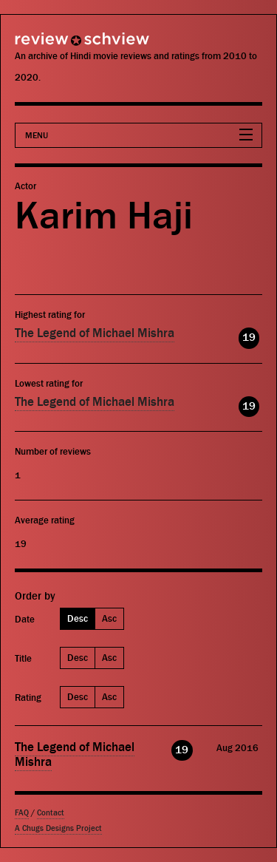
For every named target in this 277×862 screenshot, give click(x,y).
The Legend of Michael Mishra (94, 333)
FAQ (22, 812)
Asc (109, 618)
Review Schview (55, 45)
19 (249, 337)
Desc (77, 618)
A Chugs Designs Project (58, 828)
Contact (50, 812)
